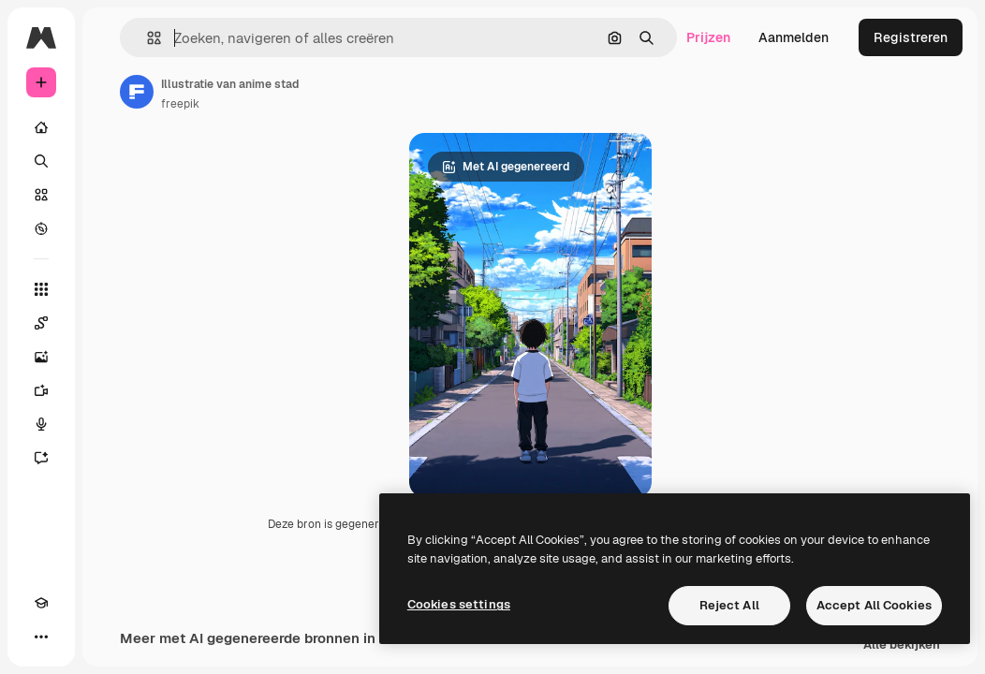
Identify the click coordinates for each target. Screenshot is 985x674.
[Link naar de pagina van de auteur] (137, 92)
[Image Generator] (41, 357)
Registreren (911, 37)
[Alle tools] (41, 289)
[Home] (41, 127)
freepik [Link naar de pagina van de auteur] (180, 103)
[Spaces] (41, 323)
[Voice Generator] (41, 424)
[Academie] (41, 603)
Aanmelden (793, 37)
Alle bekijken (901, 656)
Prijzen (708, 37)
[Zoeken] (41, 161)
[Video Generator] (41, 390)
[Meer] (41, 637)
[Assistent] (41, 458)
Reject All (729, 605)
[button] (146, 38)
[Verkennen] (41, 228)
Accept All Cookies (874, 605)
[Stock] (41, 195)
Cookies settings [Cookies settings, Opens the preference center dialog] (458, 604)
